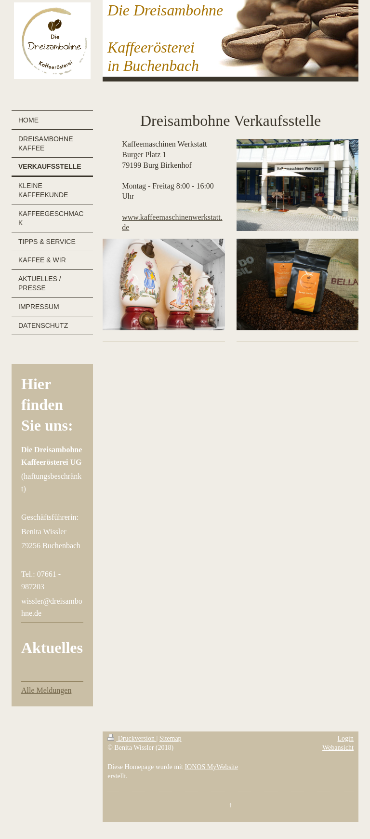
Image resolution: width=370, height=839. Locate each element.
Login (346, 738)
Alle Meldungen (46, 690)
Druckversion (131, 738)
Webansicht (338, 747)
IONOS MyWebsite (211, 767)
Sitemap (170, 738)
